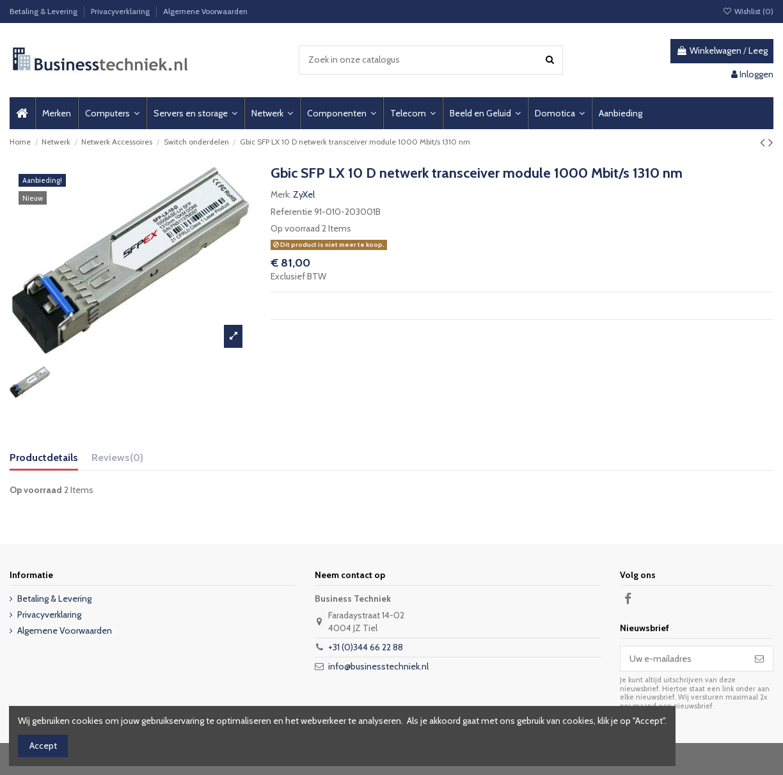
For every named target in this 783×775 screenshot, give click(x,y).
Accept (43, 745)
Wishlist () (748, 11)
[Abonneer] (759, 658)
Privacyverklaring (121, 11)
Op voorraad (295, 228)
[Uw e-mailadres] (683, 658)
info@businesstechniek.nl (378, 666)
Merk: (281, 194)
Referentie (291, 211)
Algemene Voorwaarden (205, 11)
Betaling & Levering (44, 11)
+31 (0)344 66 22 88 (365, 647)
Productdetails (44, 457)
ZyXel (304, 194)
